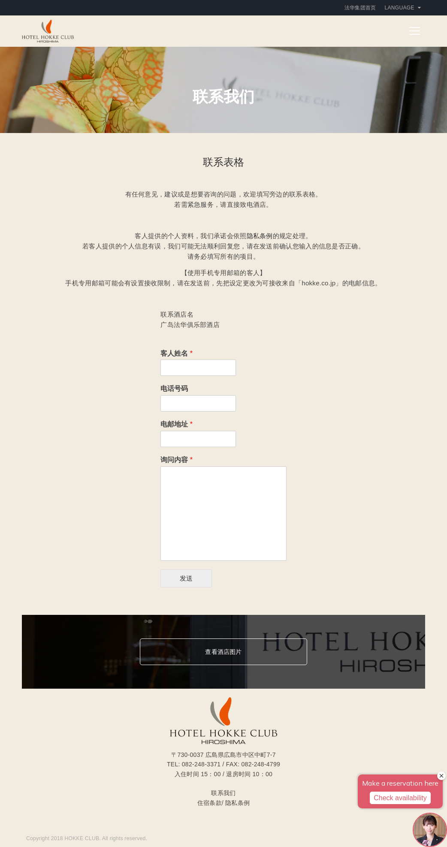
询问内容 (176, 459)
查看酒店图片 (223, 651)
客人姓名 (176, 353)
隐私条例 (260, 235)
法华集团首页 (360, 8)
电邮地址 (176, 424)
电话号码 (174, 388)
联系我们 (223, 793)
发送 (186, 578)
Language (403, 8)
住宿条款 (209, 802)
